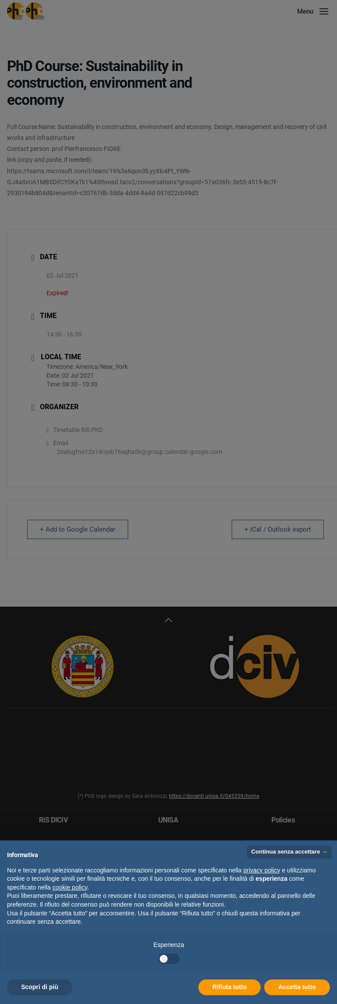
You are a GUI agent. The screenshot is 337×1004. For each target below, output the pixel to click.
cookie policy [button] (70, 887)
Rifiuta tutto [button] (229, 986)
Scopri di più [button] (39, 986)
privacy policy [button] (262, 870)
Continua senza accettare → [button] (289, 851)
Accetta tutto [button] (297, 986)
